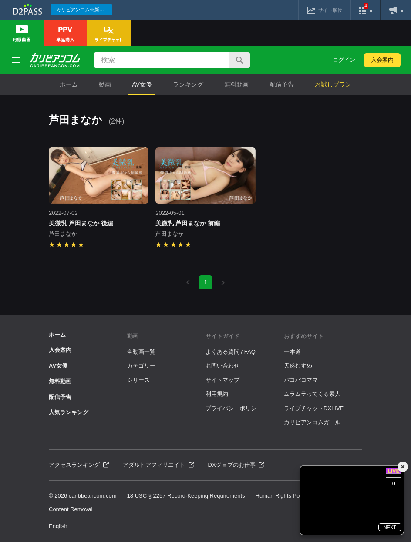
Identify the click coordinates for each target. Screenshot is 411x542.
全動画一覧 (141, 351)
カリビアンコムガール (312, 422)
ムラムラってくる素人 (312, 394)
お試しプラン (333, 84)
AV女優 (142, 84)
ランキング (188, 84)
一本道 (292, 351)
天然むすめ (298, 365)
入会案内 (382, 60)
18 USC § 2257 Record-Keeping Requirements (186, 495)
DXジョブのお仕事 (236, 465)
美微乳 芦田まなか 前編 (187, 223)
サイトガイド (222, 336)
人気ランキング (68, 412)
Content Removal (70, 509)
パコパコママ (301, 380)
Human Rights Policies (284, 495)
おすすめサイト (303, 336)
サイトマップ (222, 380)
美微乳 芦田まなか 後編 (81, 223)
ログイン (344, 60)
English (58, 526)
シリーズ (138, 380)
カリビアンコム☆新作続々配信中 (84, 9)
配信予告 (282, 84)
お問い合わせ (222, 365)
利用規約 (217, 394)
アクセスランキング (79, 465)
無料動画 (236, 84)
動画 (105, 84)
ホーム (69, 84)
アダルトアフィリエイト (158, 465)
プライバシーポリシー (234, 408)
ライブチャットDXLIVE (314, 408)
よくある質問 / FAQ (231, 351)
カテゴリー (141, 365)
